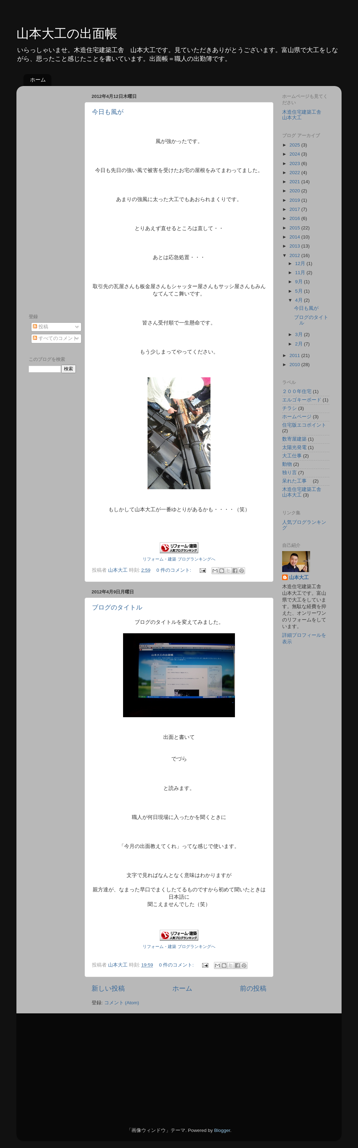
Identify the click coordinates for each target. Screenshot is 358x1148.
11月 (301, 272)
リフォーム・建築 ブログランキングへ (179, 559)
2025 (295, 145)
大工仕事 (292, 455)
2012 (295, 255)
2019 (295, 200)
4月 (299, 300)
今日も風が (107, 111)
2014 (295, 237)
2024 (295, 154)
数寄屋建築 (294, 439)
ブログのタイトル (117, 607)
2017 (295, 209)
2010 (295, 364)
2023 (295, 163)
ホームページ (297, 416)
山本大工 (299, 577)
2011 (295, 355)
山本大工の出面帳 (66, 33)
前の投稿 (253, 988)
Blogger (222, 1130)
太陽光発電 (294, 447)
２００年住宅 (297, 391)
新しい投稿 (108, 988)
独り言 (289, 472)
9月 (299, 281)
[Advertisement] (57, 196)
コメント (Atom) (121, 1002)
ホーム (38, 80)
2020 (295, 190)
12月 (301, 263)
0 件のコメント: (175, 570)
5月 (299, 291)
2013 (295, 246)
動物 (287, 464)
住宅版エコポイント (304, 425)
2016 (295, 218)
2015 (295, 227)
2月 (299, 344)
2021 (295, 181)
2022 (295, 172)
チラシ (289, 408)
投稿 (40, 326)
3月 (299, 334)
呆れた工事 (297, 481)
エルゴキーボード (301, 399)
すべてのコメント (55, 338)
